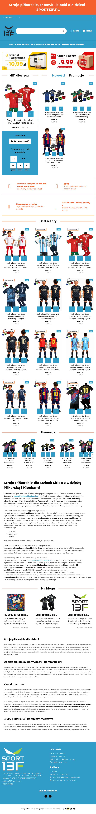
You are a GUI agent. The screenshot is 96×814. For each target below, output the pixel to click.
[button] (72, 749)
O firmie (53, 771)
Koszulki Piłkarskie (73, 44)
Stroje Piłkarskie (19, 44)
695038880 (8, 784)
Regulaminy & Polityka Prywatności (65, 777)
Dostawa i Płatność (58, 756)
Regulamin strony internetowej (63, 780)
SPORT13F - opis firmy (59, 774)
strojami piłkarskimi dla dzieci (41, 560)
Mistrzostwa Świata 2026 (46, 44)
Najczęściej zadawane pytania (62, 759)
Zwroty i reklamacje (58, 762)
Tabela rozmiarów (57, 753)
